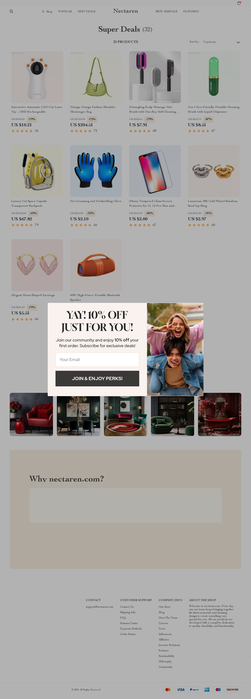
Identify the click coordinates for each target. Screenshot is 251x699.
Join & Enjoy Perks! (97, 378)
